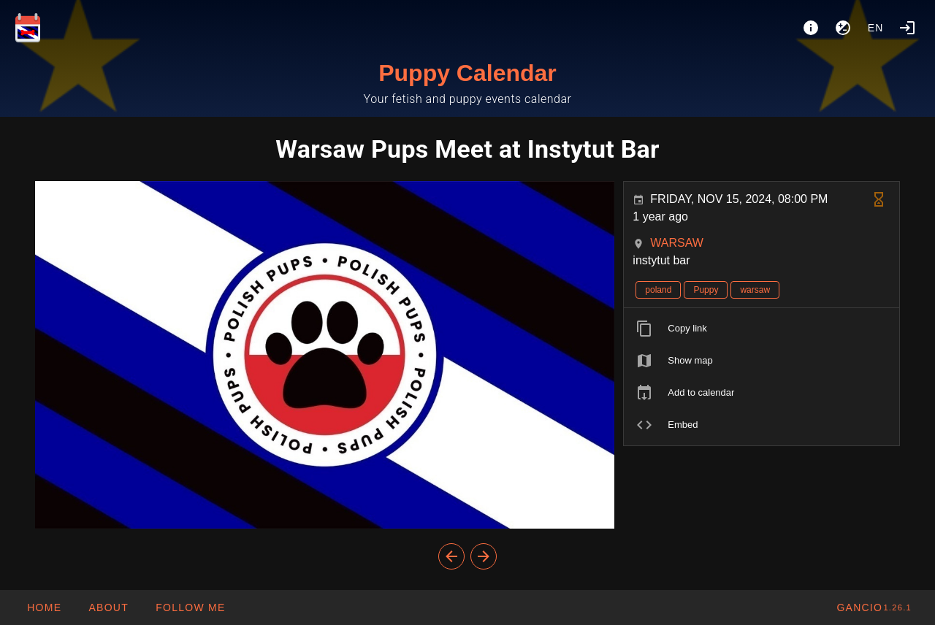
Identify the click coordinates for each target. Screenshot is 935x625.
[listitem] (761, 328)
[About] (811, 28)
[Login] (907, 28)
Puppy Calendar (467, 73)
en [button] (876, 28)
